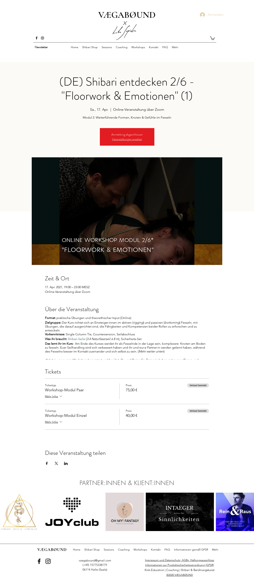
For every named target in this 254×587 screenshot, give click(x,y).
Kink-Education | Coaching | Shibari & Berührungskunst (179, 570)
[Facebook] (37, 38)
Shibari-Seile (76, 339)
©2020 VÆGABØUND (179, 575)
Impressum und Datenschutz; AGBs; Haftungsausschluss (179, 560)
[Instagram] (42, 38)
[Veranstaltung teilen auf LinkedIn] (66, 463)
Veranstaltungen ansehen (127, 139)
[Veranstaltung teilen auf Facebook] (47, 463)
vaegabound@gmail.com (95, 560)
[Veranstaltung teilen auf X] (56, 463)
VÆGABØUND (127, 14)
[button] (212, 38)
